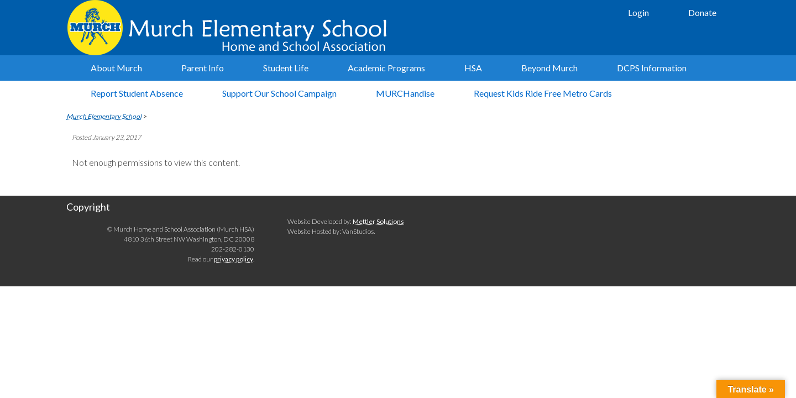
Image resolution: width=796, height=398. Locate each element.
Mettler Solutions (378, 221)
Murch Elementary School (232, 27)
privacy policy (233, 259)
